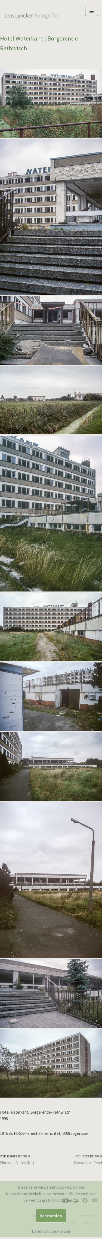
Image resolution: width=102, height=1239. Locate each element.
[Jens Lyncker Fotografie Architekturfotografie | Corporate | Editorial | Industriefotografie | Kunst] (31, 15)
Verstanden (51, 1215)
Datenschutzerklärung (51, 1231)
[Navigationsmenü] (91, 11)
